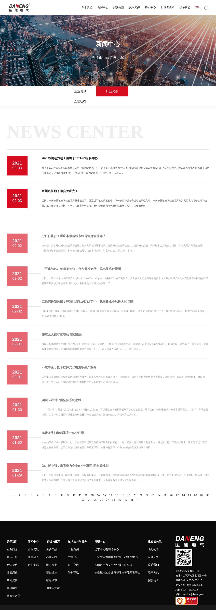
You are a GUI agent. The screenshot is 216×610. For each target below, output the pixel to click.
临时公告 (153, 539)
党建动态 (136, 91)
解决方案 (118, 7)
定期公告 (153, 547)
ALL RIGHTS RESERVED (141, 602)
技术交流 (73, 554)
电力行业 (51, 554)
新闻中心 (102, 7)
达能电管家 (53, 578)
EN (197, 7)
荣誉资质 (12, 570)
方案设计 (73, 547)
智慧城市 (51, 570)
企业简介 (12, 539)
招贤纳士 (153, 570)
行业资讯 (107, 91)
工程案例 (73, 539)
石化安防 (51, 547)
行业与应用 (53, 531)
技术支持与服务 (77, 531)
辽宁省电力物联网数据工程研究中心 (116, 547)
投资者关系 (167, 7)
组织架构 (12, 554)
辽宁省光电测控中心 (106, 539)
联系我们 (184, 7)
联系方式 (153, 562)
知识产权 (12, 547)
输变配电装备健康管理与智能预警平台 (117, 562)
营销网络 (12, 578)
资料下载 (73, 562)
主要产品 (51, 539)
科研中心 (150, 7)
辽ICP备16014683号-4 (90, 602)
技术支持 (134, 7)
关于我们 (87, 7)
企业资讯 (78, 91)
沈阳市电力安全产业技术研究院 (113, 554)
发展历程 (12, 562)
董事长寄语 (13, 585)
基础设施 (51, 562)
